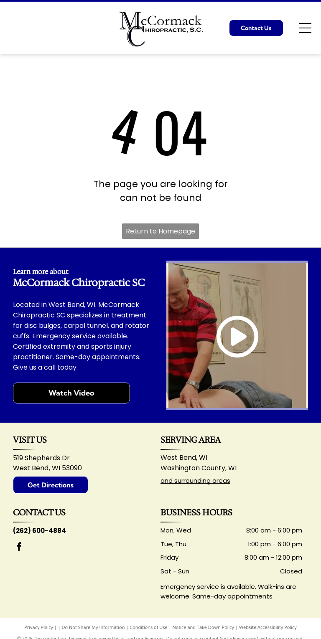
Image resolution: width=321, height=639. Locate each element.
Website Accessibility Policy (268, 627)
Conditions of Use (149, 627)
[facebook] (19, 547)
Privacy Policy (38, 627)
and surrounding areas (195, 480)
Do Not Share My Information (93, 627)
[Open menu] (305, 28)
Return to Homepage (160, 231)
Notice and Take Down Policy (203, 627)
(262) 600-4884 (39, 530)
